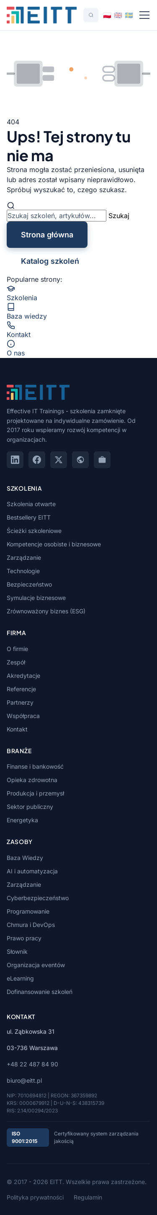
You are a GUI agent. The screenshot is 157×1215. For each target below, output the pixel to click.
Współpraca (23, 715)
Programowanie (28, 911)
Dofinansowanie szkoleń (39, 991)
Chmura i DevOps (31, 924)
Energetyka (22, 820)
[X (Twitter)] (58, 459)
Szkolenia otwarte (31, 503)
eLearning (20, 978)
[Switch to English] (118, 15)
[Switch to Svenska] (129, 15)
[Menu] (144, 15)
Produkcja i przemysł (35, 793)
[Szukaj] (91, 15)
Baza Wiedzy (25, 857)
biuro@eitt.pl (24, 1080)
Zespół (16, 662)
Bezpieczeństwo (29, 584)
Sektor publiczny (30, 806)
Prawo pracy (24, 938)
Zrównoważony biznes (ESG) (46, 611)
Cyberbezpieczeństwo (38, 897)
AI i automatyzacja (32, 871)
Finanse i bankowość (35, 766)
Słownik (17, 951)
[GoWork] (102, 459)
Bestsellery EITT (29, 517)
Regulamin (88, 1197)
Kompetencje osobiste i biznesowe (54, 544)
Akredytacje (23, 675)
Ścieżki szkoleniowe (34, 530)
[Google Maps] (80, 459)
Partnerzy (20, 702)
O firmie (17, 648)
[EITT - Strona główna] (42, 15)
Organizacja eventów (36, 964)
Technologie (23, 570)
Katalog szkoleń (50, 261)
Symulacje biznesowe (36, 597)
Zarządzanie (24, 557)
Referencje (21, 688)
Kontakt (17, 729)
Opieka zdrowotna (32, 779)
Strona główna (47, 234)
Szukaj (118, 215)
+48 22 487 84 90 (32, 1064)
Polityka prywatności (35, 1197)
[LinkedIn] (15, 459)
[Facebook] (36, 459)
